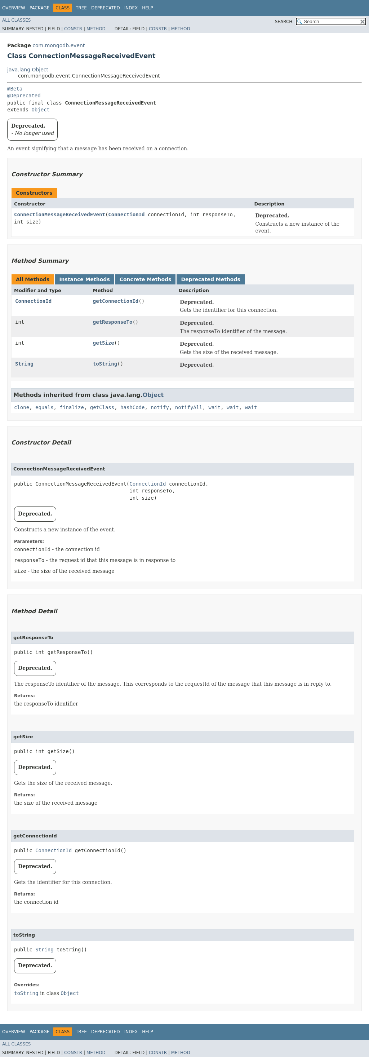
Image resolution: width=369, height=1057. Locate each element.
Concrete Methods (146, 279)
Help (147, 7)
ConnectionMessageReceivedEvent (59, 214)
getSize (103, 343)
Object (40, 109)
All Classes (16, 20)
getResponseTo (113, 322)
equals (44, 407)
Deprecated (105, 7)
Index (131, 7)
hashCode (132, 407)
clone (21, 407)
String (24, 364)
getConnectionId (115, 301)
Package (39, 7)
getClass (102, 407)
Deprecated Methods (210, 279)
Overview (13, 7)
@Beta (14, 89)
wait (215, 407)
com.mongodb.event (58, 45)
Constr (73, 28)
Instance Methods (84, 279)
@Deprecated (24, 95)
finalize (71, 407)
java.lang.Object (27, 69)
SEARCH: (284, 21)
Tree (81, 7)
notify (160, 407)
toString (105, 364)
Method (96, 28)
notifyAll (189, 407)
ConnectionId (126, 214)
